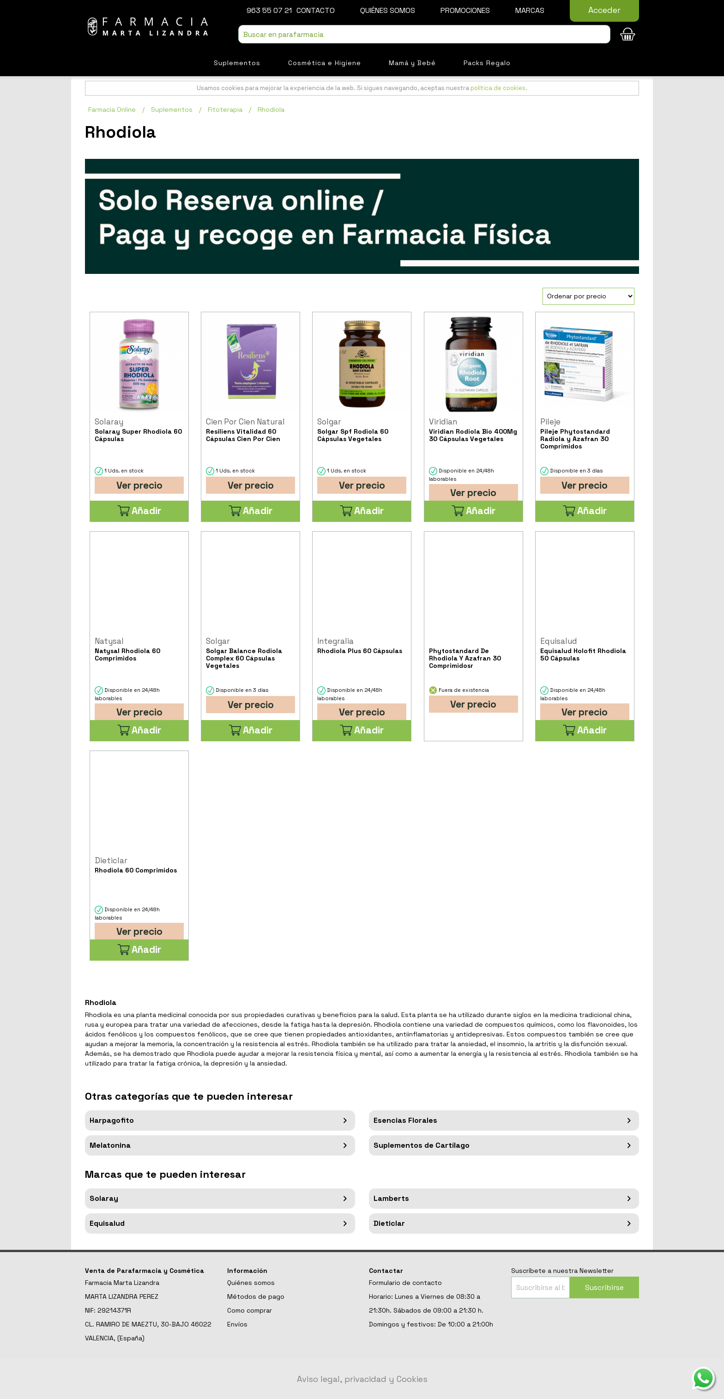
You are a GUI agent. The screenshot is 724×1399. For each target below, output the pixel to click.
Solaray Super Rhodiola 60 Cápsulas (138, 435)
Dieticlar (504, 1223)
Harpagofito (220, 1120)
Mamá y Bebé (412, 63)
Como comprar (249, 1310)
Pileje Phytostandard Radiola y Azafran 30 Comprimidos (575, 439)
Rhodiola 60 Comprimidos (136, 870)
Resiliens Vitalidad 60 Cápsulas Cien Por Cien (243, 435)
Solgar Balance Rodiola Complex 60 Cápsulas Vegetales (244, 658)
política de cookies (498, 88)
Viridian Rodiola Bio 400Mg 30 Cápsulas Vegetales (473, 435)
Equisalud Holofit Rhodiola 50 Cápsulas (583, 654)
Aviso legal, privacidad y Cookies (362, 1379)
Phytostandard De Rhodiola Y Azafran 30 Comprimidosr (465, 658)
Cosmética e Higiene (324, 63)
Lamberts (504, 1198)
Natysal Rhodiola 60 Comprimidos (127, 654)
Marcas (529, 10)
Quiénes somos (387, 10)
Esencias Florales (504, 1120)
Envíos (237, 1324)
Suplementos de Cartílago (504, 1145)
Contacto (315, 10)
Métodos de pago (255, 1296)
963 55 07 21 (269, 10)
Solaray (220, 1198)
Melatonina (220, 1145)
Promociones (465, 10)
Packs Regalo (487, 63)
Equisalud (220, 1223)
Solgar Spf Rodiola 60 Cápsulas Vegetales (352, 435)
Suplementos (237, 63)
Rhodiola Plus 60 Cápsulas (359, 650)
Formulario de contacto (405, 1282)
